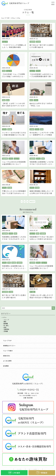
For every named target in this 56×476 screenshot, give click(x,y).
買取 (4, 71)
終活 (8, 100)
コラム (38, 71)
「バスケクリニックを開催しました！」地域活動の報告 (14, 46)
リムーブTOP (7, 341)
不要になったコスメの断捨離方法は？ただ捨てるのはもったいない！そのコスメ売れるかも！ (14, 193)
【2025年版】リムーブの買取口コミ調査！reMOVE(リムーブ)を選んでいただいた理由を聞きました (13, 77)
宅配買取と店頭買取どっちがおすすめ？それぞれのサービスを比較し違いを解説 (42, 164)
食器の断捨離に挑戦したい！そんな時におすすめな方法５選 (42, 192)
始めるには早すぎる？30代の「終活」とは (41, 104)
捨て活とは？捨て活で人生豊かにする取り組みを (42, 46)
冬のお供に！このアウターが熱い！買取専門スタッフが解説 (42, 133)
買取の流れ (6, 356)
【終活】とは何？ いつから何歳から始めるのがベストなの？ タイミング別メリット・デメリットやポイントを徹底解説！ (14, 106)
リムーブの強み (8, 351)
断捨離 (9, 129)
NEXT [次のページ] (32, 201)
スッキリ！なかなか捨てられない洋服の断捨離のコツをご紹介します (14, 134)
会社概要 (6, 366)
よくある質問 (7, 361)
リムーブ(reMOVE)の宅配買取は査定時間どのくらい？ (14, 163)
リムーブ (5, 42)
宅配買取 (32, 42)
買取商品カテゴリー (9, 346)
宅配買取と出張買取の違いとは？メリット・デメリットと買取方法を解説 (14, 268)
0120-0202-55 (29, 389)
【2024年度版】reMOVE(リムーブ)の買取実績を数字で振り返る (41, 76)
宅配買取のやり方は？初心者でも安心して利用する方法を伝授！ (42, 239)
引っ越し (32, 292)
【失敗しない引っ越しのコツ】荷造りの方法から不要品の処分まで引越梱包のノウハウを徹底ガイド (42, 298)
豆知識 (38, 42)
